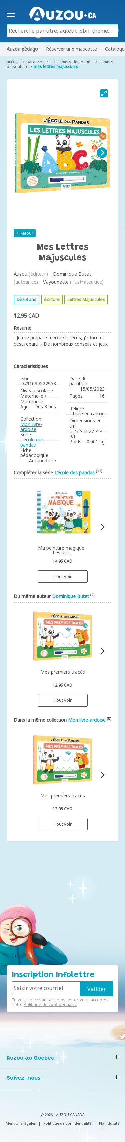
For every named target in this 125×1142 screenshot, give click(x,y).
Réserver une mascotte (71, 49)
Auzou (20, 274)
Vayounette (56, 282)
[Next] (102, 153)
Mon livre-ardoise (31, 427)
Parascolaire (38, 62)
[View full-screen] (104, 93)
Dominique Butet (72, 274)
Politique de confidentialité (50, 1004)
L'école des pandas (32, 442)
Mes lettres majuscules (56, 66)
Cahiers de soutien (75, 62)
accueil (13, 62)
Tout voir (63, 576)
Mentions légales (21, 1123)
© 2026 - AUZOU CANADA (63, 1114)
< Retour (24, 233)
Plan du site (109, 1123)
